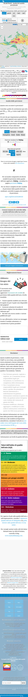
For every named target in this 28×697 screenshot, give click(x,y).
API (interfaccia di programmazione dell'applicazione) (14, 652)
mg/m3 (18, 154)
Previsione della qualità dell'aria (14, 647)
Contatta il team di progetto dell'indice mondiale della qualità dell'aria (15, 623)
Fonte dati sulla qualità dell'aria (14, 644)
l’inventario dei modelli (15, 293)
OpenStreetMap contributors (16, 66)
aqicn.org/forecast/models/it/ (14, 197)
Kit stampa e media (14, 626)
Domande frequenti (14, 641)
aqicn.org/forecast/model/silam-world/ (17, 204)
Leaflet (2, 66)
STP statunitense (19, 163)
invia (23, 683)
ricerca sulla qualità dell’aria (14, 629)
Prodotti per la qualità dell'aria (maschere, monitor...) (15, 649)
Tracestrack (2, 67)
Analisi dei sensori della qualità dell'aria (14, 637)
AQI (13, 154)
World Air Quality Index (16, 577)
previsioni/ (16, 183)
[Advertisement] (14, 555)
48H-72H (19, 151)
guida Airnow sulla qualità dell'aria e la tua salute (14, 523)
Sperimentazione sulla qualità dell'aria (14, 636)
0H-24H (5, 151)
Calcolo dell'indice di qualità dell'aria (14, 645)
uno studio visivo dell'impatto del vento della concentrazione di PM (13, 423)
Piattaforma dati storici (14, 654)
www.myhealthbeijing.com (13, 536)
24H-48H (12, 151)
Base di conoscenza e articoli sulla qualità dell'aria (15, 633)
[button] (2, 25)
